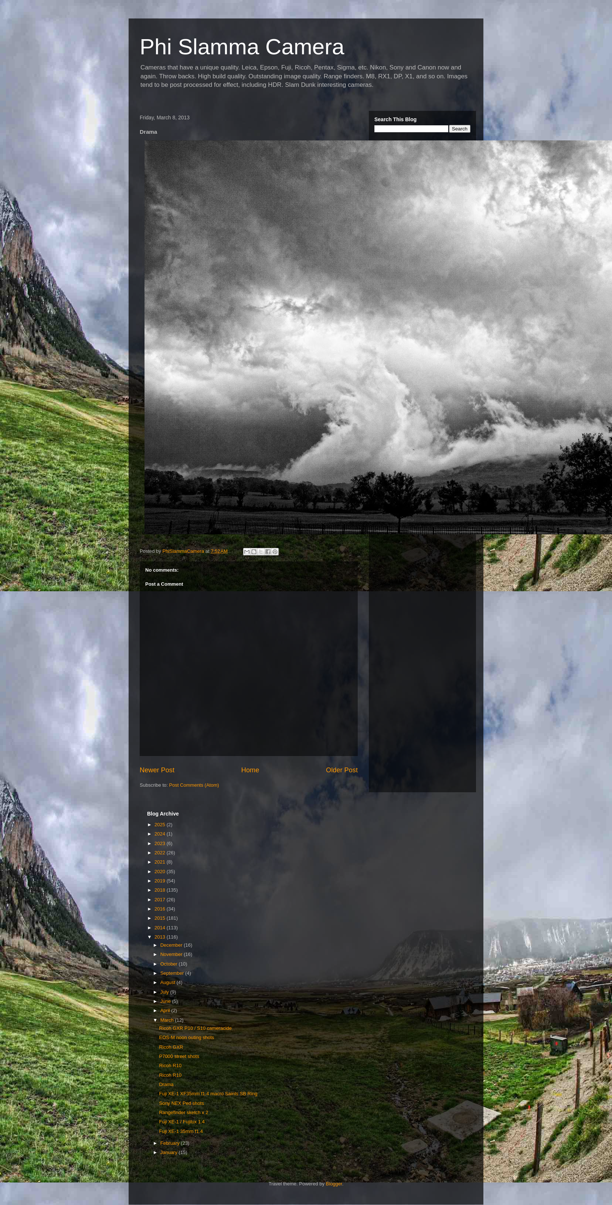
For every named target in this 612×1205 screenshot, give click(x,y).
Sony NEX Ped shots (181, 1103)
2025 (160, 824)
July (165, 992)
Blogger (334, 1184)
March (167, 1020)
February (170, 1143)
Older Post (342, 770)
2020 (160, 871)
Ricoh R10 (170, 1065)
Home (250, 770)
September (172, 973)
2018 (160, 890)
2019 (160, 881)
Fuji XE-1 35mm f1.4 (181, 1131)
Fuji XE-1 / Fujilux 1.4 (182, 1121)
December (172, 945)
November (172, 954)
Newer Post (157, 770)
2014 (160, 927)
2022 (160, 852)
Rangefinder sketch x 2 (183, 1112)
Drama (166, 1084)
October (169, 964)
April (165, 1010)
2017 (160, 899)
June (166, 1001)
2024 (160, 834)
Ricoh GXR (171, 1047)
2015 (160, 918)
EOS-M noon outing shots (186, 1037)
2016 (160, 909)
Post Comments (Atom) (194, 785)
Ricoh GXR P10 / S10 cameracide (195, 1028)
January (169, 1152)
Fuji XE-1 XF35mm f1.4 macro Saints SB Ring (208, 1093)
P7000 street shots (179, 1056)
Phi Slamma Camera (242, 46)
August (168, 982)
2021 (160, 862)
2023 (160, 843)
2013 (160, 937)
